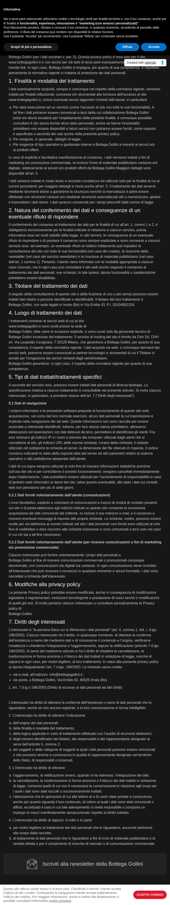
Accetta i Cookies (150, 894)
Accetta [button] (153, 47)
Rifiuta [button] (127, 47)
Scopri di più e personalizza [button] (31, 47)
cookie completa (60, 901)
